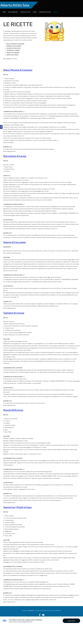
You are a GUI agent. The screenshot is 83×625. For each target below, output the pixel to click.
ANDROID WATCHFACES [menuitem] (47, 10)
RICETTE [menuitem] (57, 10)
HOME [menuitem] (5, 10)
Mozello (31, 607)
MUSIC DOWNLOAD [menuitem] (14, 10)
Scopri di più (71, 621)
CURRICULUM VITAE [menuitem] (27, 10)
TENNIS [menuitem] (36, 10)
